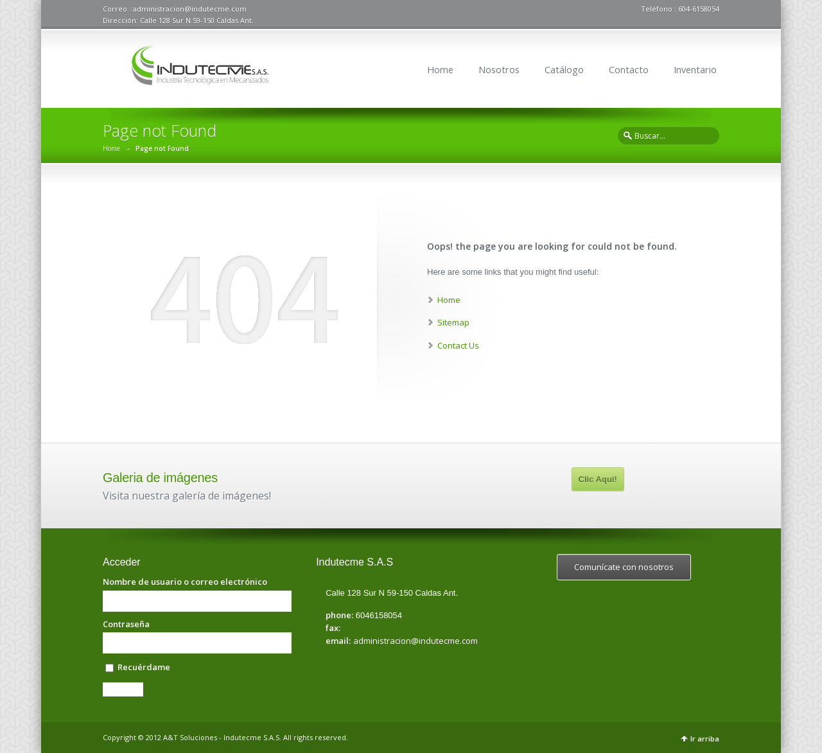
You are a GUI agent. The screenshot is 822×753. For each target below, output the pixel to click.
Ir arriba (704, 738)
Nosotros (499, 70)
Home (440, 70)
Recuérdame (144, 667)
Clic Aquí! (598, 479)
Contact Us (458, 345)
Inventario (695, 70)
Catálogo (564, 70)
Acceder (123, 689)
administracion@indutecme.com (415, 640)
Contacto (629, 70)
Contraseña (126, 624)
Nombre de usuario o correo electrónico (185, 582)
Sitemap (453, 322)
